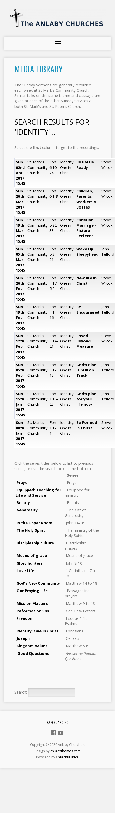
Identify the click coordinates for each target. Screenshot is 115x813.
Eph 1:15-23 (53, 399)
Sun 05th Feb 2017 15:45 (20, 375)
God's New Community (38, 583)
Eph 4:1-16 (52, 312)
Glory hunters (30, 563)
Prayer (23, 482)
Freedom (25, 618)
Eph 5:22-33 (53, 225)
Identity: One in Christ (67, 167)
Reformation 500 (32, 610)
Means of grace (32, 555)
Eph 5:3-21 (52, 254)
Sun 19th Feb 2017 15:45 (20, 317)
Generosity (27, 509)
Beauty (23, 502)
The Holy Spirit (31, 530)
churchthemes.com (65, 750)
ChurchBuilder (67, 756)
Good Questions (33, 653)
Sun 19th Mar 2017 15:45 (20, 230)
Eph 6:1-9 (53, 193)
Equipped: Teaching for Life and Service (38, 492)
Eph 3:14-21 (53, 341)
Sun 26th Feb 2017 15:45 (20, 288)
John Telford (107, 251)
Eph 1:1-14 (52, 427)
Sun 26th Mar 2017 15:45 (20, 201)
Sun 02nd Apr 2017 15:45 (20, 172)
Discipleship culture (35, 542)
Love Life (25, 570)
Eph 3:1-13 (52, 370)
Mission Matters (32, 603)
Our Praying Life (32, 590)
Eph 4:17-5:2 (53, 283)
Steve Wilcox (107, 164)
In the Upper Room (34, 522)
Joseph (23, 638)
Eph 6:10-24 (53, 167)
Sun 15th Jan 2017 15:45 (20, 404)
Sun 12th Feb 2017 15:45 (20, 346)
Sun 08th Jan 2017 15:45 (20, 433)
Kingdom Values (32, 645)
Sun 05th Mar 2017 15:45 (20, 259)
